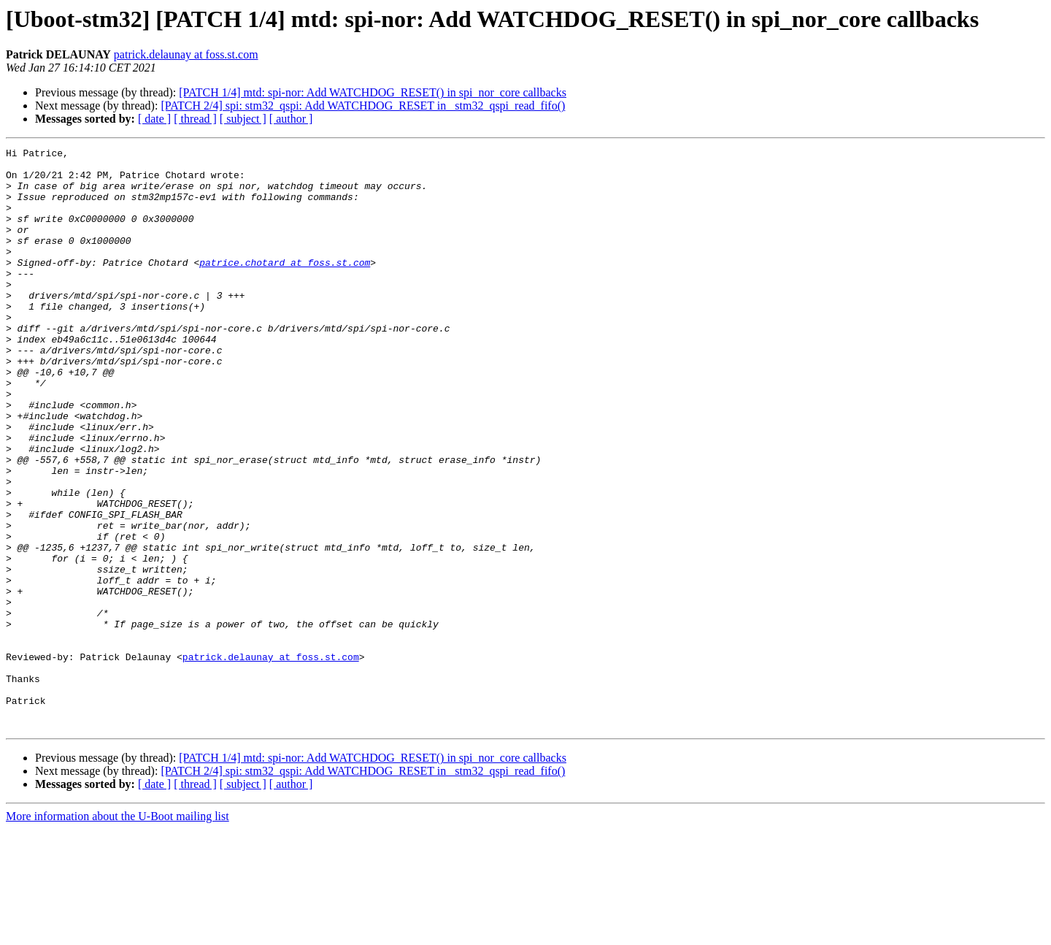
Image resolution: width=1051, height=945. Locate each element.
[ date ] (154, 118)
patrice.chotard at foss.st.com (284, 286)
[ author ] (291, 118)
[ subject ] (243, 118)
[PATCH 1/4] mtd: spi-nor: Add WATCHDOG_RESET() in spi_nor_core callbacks (372, 92)
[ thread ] (195, 118)
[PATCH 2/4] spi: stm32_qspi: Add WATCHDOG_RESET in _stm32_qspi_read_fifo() (363, 105)
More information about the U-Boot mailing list (117, 932)
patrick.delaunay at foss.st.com (186, 54)
